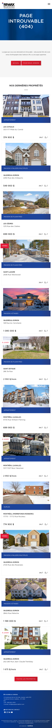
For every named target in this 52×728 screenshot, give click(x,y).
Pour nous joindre (31, 63)
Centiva (30, 725)
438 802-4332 (11, 702)
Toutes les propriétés (26, 679)
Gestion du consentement (26, 723)
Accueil (16, 63)
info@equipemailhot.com (16, 704)
